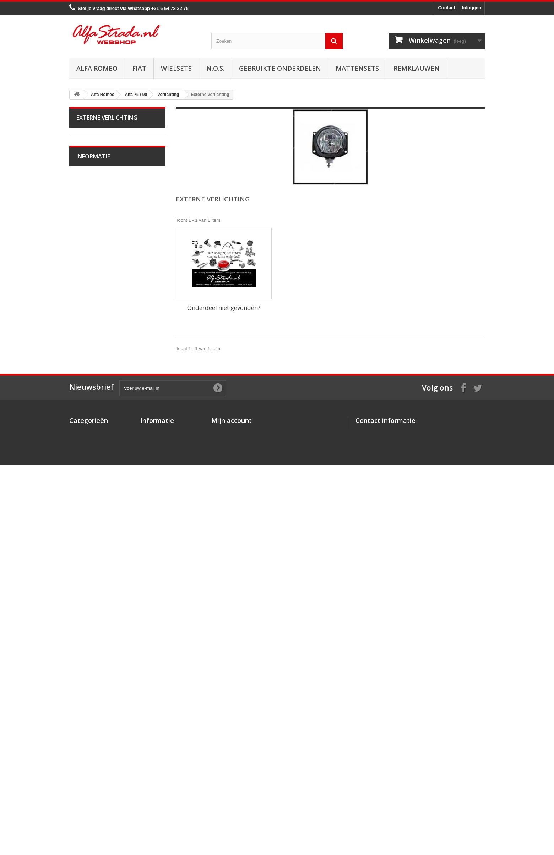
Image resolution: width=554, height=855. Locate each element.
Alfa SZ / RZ (94, 592)
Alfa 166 (90, 558)
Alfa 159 (90, 525)
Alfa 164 (90, 547)
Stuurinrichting (96, 338)
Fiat (139, 68)
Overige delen (96, 470)
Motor (87, 250)
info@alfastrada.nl (402, 801)
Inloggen (471, 7)
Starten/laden (95, 272)
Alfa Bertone (94, 151)
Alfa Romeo (97, 68)
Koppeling (91, 305)
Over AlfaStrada (98, 649)
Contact (446, 7)
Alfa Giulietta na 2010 (103, 206)
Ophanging (92, 349)
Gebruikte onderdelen (280, 68)
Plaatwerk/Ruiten (99, 437)
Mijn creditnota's (229, 782)
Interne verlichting (99, 404)
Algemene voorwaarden (106, 670)
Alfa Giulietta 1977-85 (103, 195)
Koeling (89, 283)
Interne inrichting (98, 448)
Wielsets (176, 68)
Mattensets (357, 68)
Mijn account (231, 761)
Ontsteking (92, 261)
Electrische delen (99, 371)
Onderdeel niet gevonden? (223, 307)
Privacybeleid (155, 810)
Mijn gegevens (227, 800)
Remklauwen (416, 68)
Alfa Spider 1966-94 (102, 173)
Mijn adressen (226, 791)
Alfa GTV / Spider (99, 581)
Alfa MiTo (91, 217)
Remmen (91, 327)
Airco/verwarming (99, 360)
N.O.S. (215, 68)
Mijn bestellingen (230, 773)
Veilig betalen (95, 659)
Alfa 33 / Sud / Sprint (102, 228)
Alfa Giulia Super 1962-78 (108, 162)
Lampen (90, 415)
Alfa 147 (90, 492)
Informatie (93, 630)
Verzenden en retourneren (108, 681)
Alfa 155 (90, 503)
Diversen (90, 426)
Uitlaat (88, 294)
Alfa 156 (90, 514)
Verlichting (92, 382)
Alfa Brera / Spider (100, 536)
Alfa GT (89, 569)
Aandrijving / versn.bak (105, 316)
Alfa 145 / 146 (95, 481)
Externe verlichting (100, 393)
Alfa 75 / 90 (93, 239)
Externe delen (95, 459)
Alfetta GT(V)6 (96, 184)
